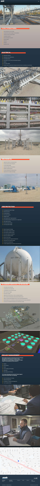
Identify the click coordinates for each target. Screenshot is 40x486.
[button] (38, 1)
